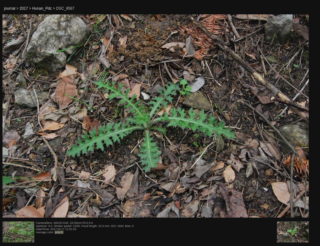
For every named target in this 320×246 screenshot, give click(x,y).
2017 (24, 8)
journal (9, 8)
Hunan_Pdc (42, 8)
